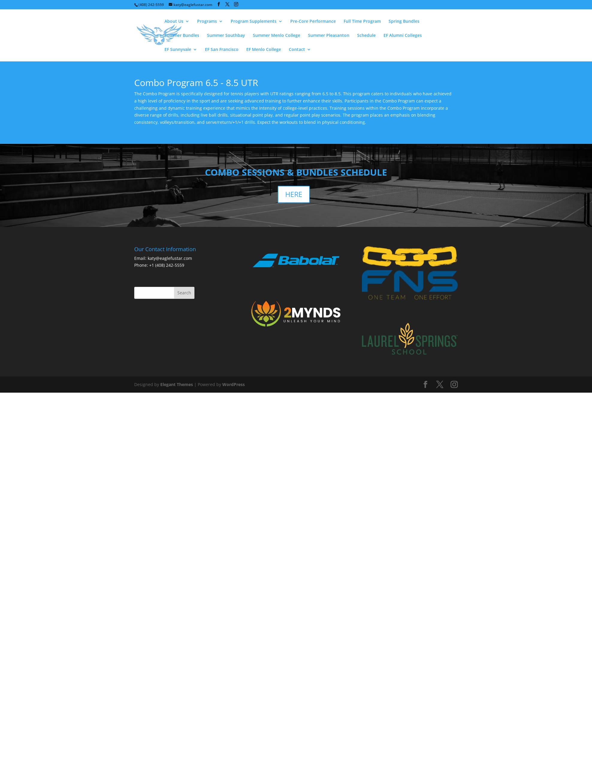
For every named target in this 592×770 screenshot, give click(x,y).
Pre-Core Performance (313, 21)
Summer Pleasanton (328, 35)
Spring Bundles (404, 21)
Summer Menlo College (276, 35)
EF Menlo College (263, 49)
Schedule (366, 35)
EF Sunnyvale (177, 49)
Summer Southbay (226, 35)
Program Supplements (254, 21)
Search (184, 293)
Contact (297, 49)
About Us (173, 21)
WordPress (233, 384)
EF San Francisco (221, 49)
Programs (207, 21)
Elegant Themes (176, 384)
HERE (293, 194)
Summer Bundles (181, 35)
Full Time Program (362, 21)
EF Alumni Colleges (402, 35)
